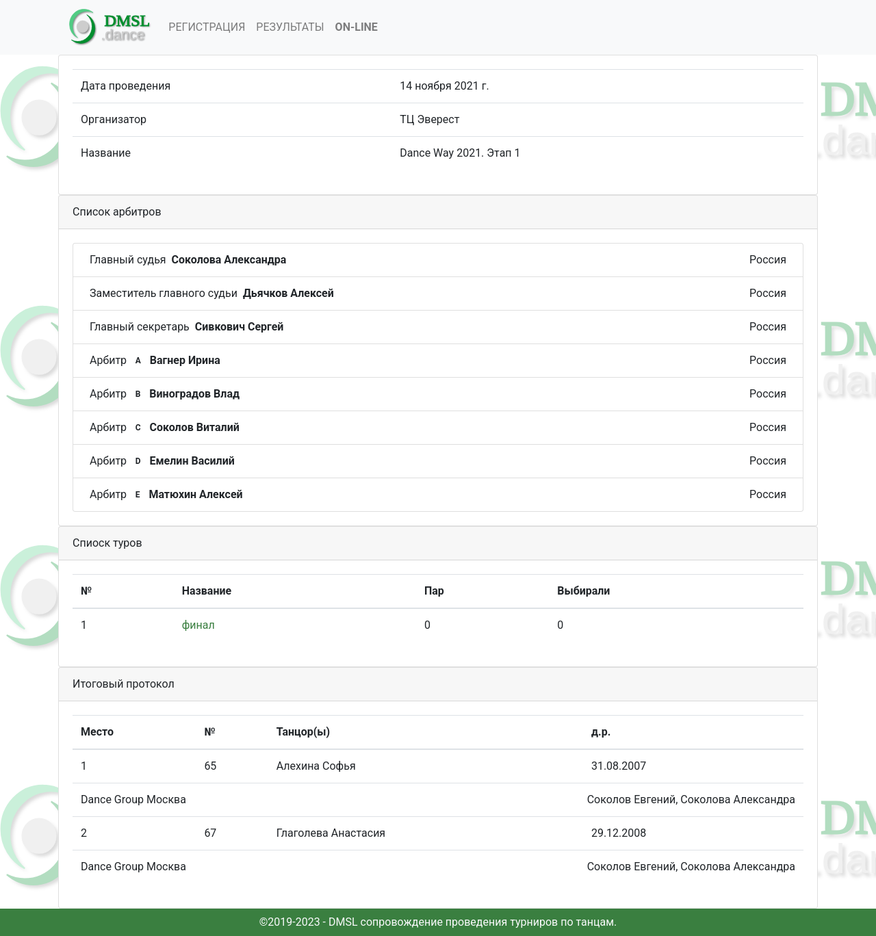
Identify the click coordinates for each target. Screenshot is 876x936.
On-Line (356, 27)
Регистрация (206, 27)
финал (198, 625)
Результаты (290, 27)
